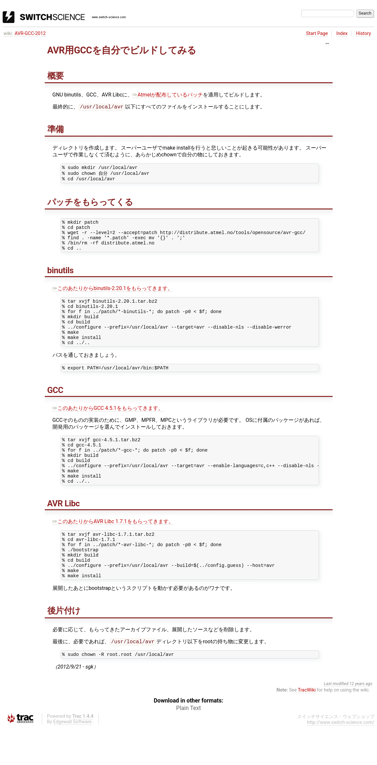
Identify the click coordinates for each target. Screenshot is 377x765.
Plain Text (188, 745)
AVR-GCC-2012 (30, 33)
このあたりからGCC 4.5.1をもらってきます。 (108, 426)
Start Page (317, 33)
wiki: (8, 33)
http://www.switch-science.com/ (340, 760)
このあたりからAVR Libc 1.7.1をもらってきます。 (113, 549)
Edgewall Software (72, 759)
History (363, 33)
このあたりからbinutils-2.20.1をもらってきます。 (113, 297)
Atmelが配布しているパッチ (168, 95)
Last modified (336, 721)
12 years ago (360, 721)
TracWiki (307, 727)
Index (342, 33)
